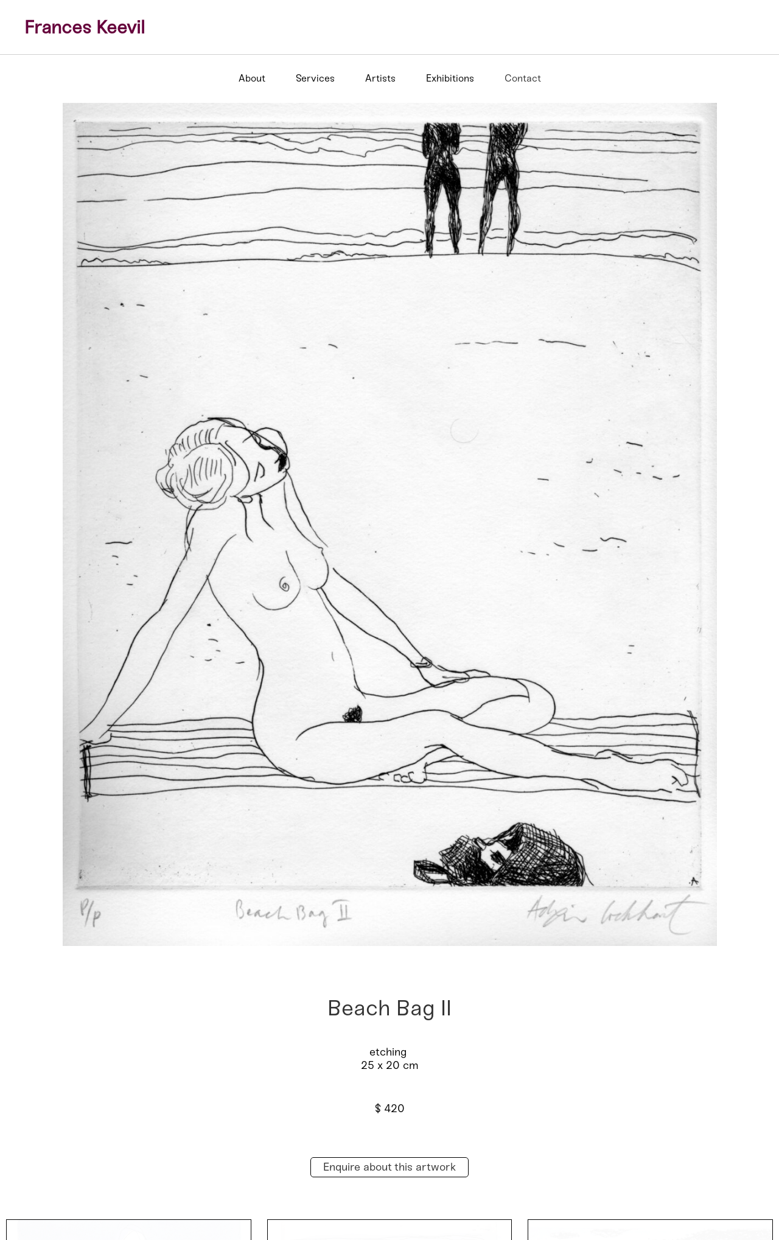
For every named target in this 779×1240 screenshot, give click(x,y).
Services (315, 78)
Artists (380, 78)
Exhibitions (450, 78)
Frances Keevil (84, 27)
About (252, 78)
